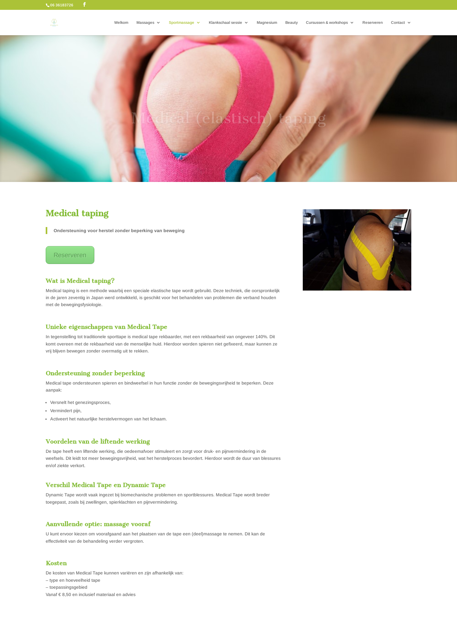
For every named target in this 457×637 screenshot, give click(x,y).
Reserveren (372, 22)
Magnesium (267, 22)
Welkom (121, 22)
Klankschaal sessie (225, 22)
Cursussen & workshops (327, 22)
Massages (145, 22)
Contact (398, 22)
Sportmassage (181, 22)
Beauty (291, 22)
